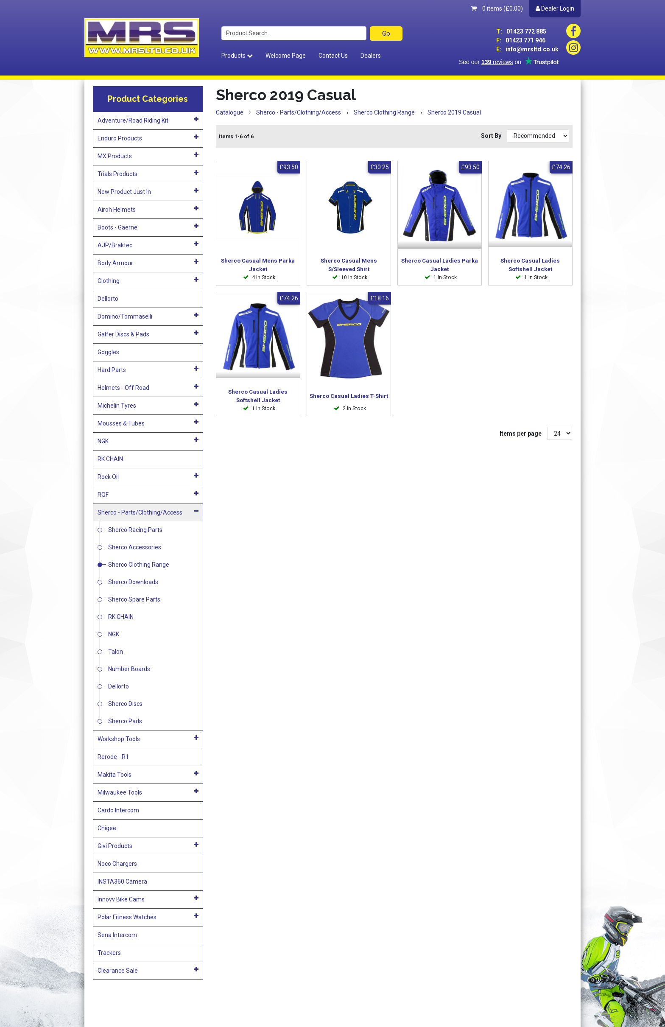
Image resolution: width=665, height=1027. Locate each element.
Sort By (492, 135)
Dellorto (108, 298)
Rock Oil (148, 476)
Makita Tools (148, 774)
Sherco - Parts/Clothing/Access (148, 512)
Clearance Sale (148, 970)
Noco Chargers (117, 863)
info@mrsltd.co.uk (527, 49)
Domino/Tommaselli (148, 316)
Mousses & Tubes (148, 423)
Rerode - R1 (113, 756)
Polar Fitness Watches (148, 917)
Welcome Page (285, 55)
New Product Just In (148, 191)
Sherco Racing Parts (135, 529)
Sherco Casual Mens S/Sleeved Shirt (349, 264)
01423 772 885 (521, 31)
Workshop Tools (148, 738)
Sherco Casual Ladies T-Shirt (349, 396)
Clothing (148, 280)
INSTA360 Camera (122, 881)
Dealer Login (555, 8)
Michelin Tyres (148, 405)
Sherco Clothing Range (138, 564)
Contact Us (333, 55)
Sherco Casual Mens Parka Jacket (258, 264)
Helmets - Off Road (148, 387)
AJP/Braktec (148, 245)
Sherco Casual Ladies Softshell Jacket (530, 264)
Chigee (107, 828)
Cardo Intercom (118, 810)
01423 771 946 (520, 40)
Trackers (109, 952)
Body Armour (148, 262)
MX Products (148, 156)
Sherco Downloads (133, 582)
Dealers (370, 55)
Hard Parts (148, 369)
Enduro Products (148, 138)
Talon (115, 651)
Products (237, 55)
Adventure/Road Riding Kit (148, 120)
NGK (148, 441)
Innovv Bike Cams (148, 899)
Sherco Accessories (134, 547)
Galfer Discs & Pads (148, 334)
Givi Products (148, 845)
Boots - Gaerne (148, 227)
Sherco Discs (125, 703)
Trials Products (148, 173)
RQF (148, 494)
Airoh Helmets (148, 209)
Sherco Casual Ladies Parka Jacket (439, 264)
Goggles (108, 352)
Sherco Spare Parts (134, 599)
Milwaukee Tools (148, 792)
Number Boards (129, 669)
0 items (497, 8)
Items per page (521, 433)
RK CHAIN (110, 459)
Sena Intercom (117, 935)
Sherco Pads (125, 721)
